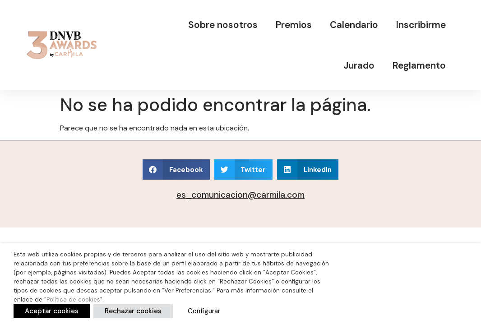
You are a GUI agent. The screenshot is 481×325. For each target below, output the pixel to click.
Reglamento (419, 65)
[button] (176, 169)
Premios (294, 25)
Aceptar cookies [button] (52, 311)
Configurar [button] (204, 311)
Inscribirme (421, 25)
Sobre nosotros (223, 25)
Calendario (354, 25)
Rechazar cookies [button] (133, 311)
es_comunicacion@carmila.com (240, 194)
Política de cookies (73, 299)
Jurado (359, 65)
